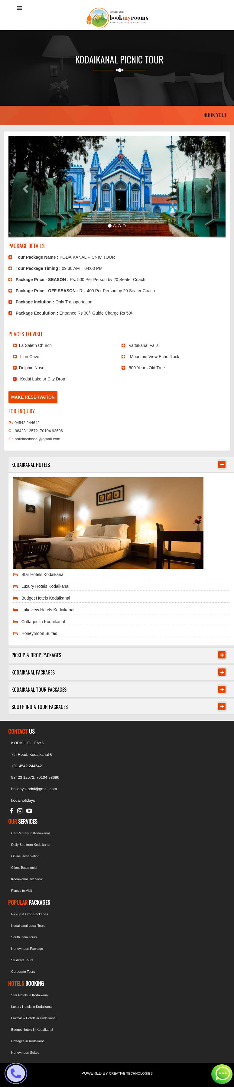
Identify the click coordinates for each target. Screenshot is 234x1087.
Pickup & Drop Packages (29, 914)
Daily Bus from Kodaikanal (30, 844)
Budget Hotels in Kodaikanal (32, 1029)
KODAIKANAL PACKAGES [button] (33, 672)
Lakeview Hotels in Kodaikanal (33, 1018)
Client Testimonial (24, 867)
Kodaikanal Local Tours (28, 925)
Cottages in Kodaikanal (43, 621)
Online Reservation (25, 856)
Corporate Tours (23, 971)
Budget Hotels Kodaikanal (45, 598)
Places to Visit (21, 890)
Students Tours (22, 960)
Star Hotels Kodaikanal (42, 574)
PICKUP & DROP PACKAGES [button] (36, 655)
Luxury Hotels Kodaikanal (45, 586)
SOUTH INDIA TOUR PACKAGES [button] (39, 706)
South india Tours (24, 937)
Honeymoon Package (27, 948)
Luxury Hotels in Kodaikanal (31, 1006)
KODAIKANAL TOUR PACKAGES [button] (39, 689)
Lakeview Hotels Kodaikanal (47, 609)
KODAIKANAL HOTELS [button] (30, 464)
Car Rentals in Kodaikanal (30, 833)
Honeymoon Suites (39, 633)
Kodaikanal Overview (26, 879)
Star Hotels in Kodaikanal (30, 995)
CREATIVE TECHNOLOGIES (131, 1073)
